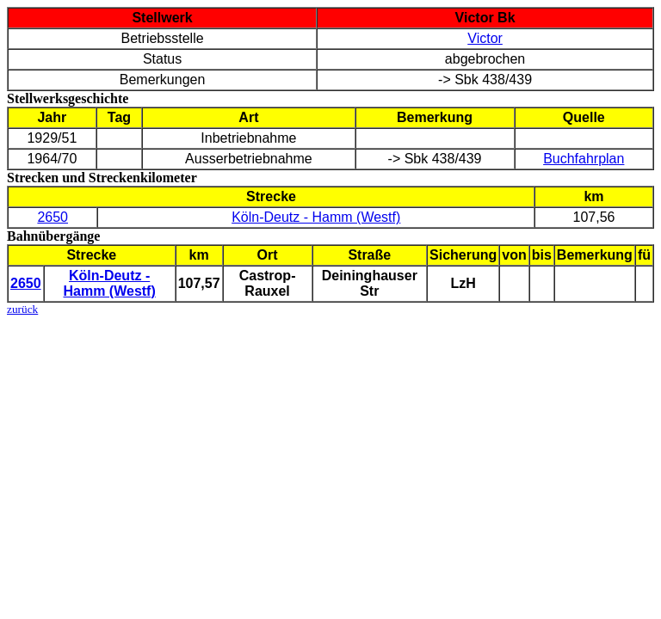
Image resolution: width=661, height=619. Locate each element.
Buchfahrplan (583, 158)
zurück (22, 309)
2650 (52, 217)
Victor (485, 38)
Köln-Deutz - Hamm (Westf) (316, 217)
